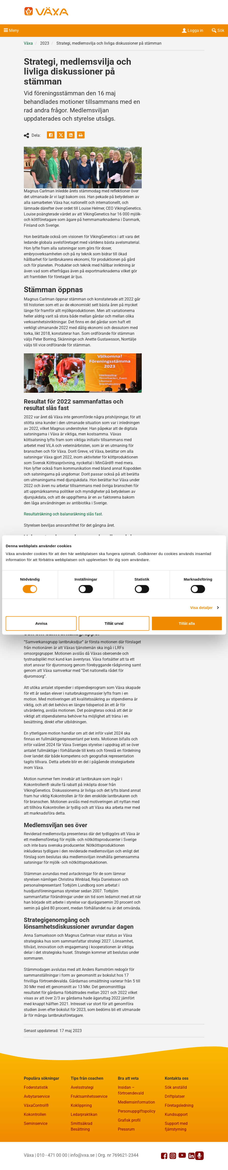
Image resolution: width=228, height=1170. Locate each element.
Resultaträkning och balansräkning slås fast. (63, 514)
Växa (28, 43)
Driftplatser (175, 1096)
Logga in (192, 30)
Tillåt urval (114, 623)
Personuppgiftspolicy (137, 1111)
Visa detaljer (201, 607)
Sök (217, 30)
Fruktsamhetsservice (89, 1096)
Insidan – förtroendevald (131, 1090)
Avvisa (41, 623)
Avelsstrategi (82, 1087)
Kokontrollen (35, 1114)
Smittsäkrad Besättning (81, 1126)
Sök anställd (176, 1087)
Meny (14, 30)
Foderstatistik (36, 1087)
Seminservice (35, 1123)
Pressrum (126, 1129)
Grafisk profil (129, 1120)
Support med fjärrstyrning (176, 1126)
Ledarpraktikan (84, 1114)
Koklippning (81, 1105)
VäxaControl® (36, 1105)
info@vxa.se (82, 1155)
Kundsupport (176, 1114)
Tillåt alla (187, 623)
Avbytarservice (37, 1096)
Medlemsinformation (136, 1102)
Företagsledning (179, 1105)
